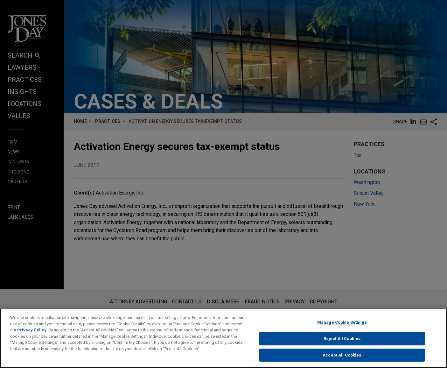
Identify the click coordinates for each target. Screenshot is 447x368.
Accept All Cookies (342, 360)
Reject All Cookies (342, 344)
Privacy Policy (31, 335)
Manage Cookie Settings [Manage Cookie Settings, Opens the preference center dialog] (342, 327)
